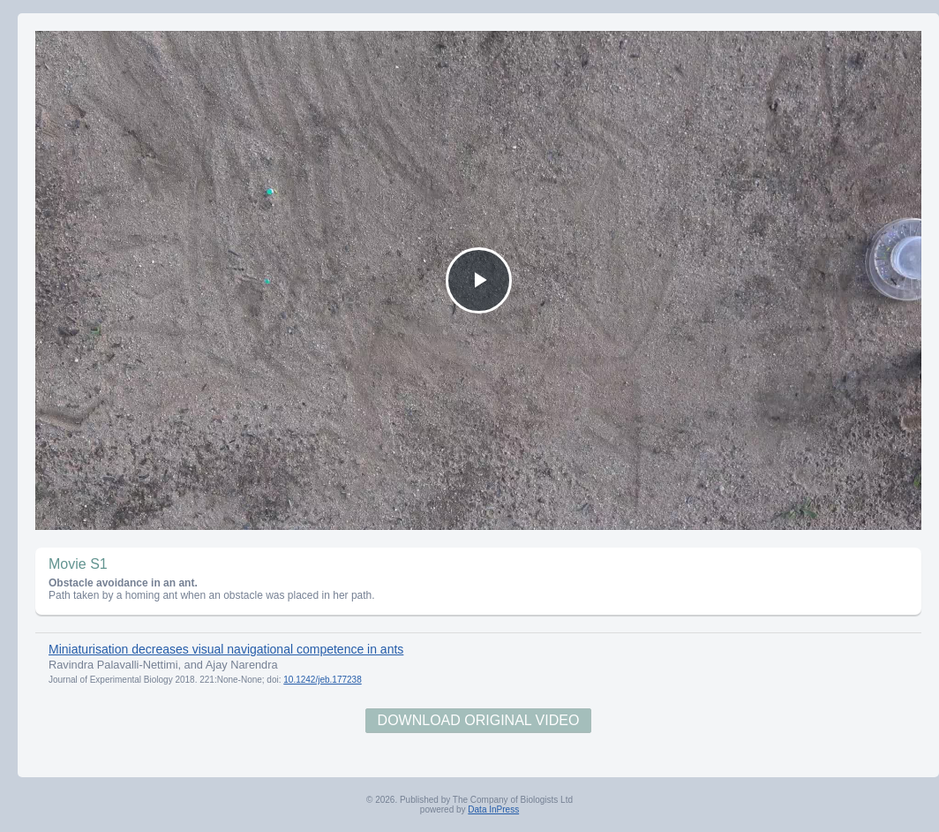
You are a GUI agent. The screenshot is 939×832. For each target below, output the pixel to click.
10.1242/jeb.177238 (322, 680)
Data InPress (493, 809)
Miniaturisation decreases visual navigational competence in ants (226, 649)
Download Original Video (479, 720)
